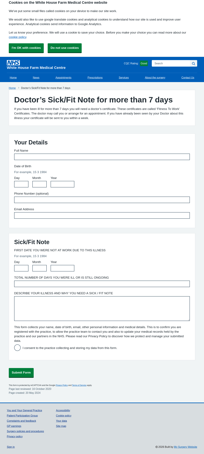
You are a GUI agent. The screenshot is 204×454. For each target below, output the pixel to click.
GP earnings (14, 426)
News (36, 77)
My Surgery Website (185, 447)
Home (13, 77)
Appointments (63, 77)
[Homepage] (65, 65)
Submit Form (21, 372)
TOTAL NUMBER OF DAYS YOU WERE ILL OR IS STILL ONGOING (61, 277)
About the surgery (155, 77)
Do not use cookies (65, 47)
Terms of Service (79, 385)
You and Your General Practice (24, 410)
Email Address (24, 209)
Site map (61, 426)
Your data (61, 420)
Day (17, 177)
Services (124, 77)
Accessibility (63, 410)
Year (54, 177)
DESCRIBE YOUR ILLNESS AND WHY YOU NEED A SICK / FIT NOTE (63, 293)
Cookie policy (63, 415)
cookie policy (17, 37)
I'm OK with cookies (26, 47)
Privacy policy (15, 436)
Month (36, 177)
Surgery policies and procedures (25, 431)
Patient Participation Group (22, 415)
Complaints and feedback (21, 420)
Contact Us (187, 77)
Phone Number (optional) (31, 193)
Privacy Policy (62, 385)
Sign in (11, 447)
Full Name (21, 150)
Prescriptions (95, 77)
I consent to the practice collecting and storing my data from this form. (70, 347)
